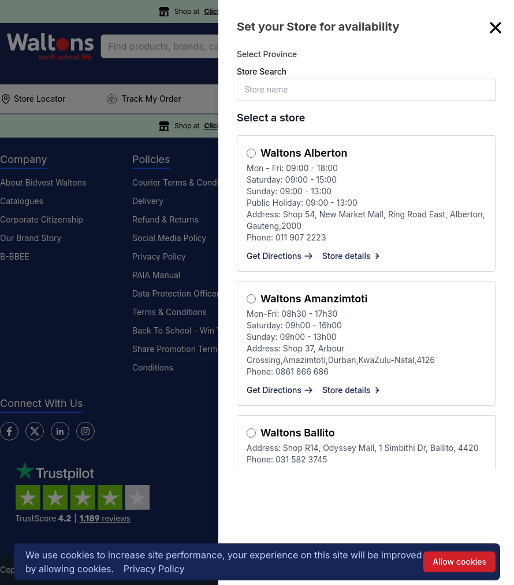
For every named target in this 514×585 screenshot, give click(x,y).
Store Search (261, 71)
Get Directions (280, 256)
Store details (352, 256)
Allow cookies (459, 562)
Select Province (267, 54)
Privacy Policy (154, 569)
